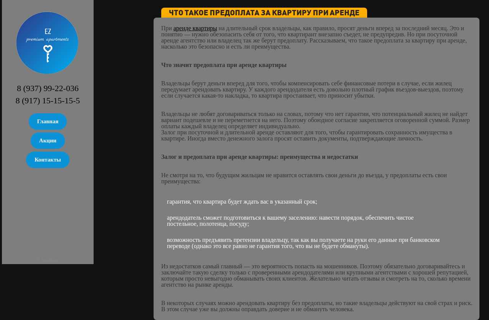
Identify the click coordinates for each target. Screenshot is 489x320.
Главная (47, 121)
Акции (47, 140)
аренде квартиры (195, 28)
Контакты (47, 160)
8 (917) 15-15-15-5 (48, 100)
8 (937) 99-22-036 (47, 88)
